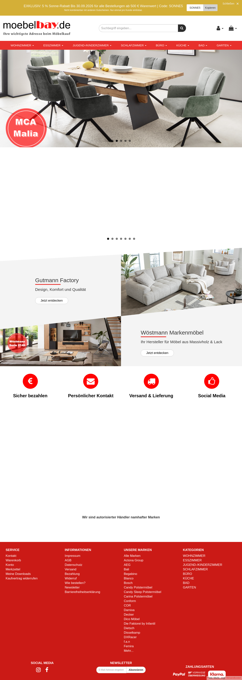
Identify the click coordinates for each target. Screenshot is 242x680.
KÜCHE (182, 45)
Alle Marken (132, 556)
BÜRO (161, 45)
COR (127, 605)
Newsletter (72, 587)
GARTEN (224, 45)
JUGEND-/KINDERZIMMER (92, 45)
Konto (10, 565)
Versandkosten (233, 678)
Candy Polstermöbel (138, 587)
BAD (203, 45)
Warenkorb (13, 560)
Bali (126, 569)
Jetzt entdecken (52, 300)
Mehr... (128, 650)
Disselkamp (132, 632)
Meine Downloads (18, 574)
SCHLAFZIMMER (133, 45)
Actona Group (133, 560)
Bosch (128, 583)
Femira (129, 646)
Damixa (129, 610)
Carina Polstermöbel (138, 596)
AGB (68, 560)
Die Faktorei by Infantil (139, 623)
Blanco (128, 578)
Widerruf (71, 578)
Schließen (228, 3)
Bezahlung (72, 574)
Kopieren (210, 7)
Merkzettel (13, 569)
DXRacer (130, 637)
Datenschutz (73, 565)
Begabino (130, 574)
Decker (129, 614)
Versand (70, 569)
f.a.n (127, 641)
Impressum (72, 556)
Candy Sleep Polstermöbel (142, 592)
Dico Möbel (132, 619)
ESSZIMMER (53, 45)
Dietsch (129, 628)
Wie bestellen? (75, 583)
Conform (130, 601)
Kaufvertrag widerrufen (22, 578)
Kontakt (11, 556)
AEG (127, 565)
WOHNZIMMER (22, 45)
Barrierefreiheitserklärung (82, 592)
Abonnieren (136, 669)
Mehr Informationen (24, 223)
